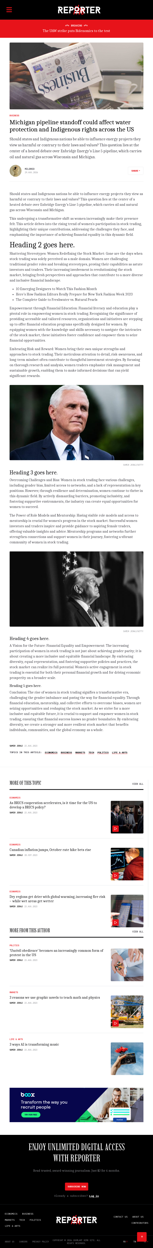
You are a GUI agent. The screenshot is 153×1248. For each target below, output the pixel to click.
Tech (91, 752)
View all (137, 784)
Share (134, 170)
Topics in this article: (26, 752)
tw (134, 1241)
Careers (23, 1241)
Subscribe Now (77, 1186)
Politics (103, 752)
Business (14, 115)
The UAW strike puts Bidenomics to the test (76, 31)
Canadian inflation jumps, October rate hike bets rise (50, 850)
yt (145, 1241)
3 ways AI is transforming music (34, 1044)
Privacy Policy (40, 1241)
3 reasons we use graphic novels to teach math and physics (55, 997)
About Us (137, 1216)
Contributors (139, 1222)
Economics (51, 752)
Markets (80, 752)
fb (124, 1241)
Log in (94, 1196)
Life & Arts (119, 752)
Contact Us (121, 1216)
